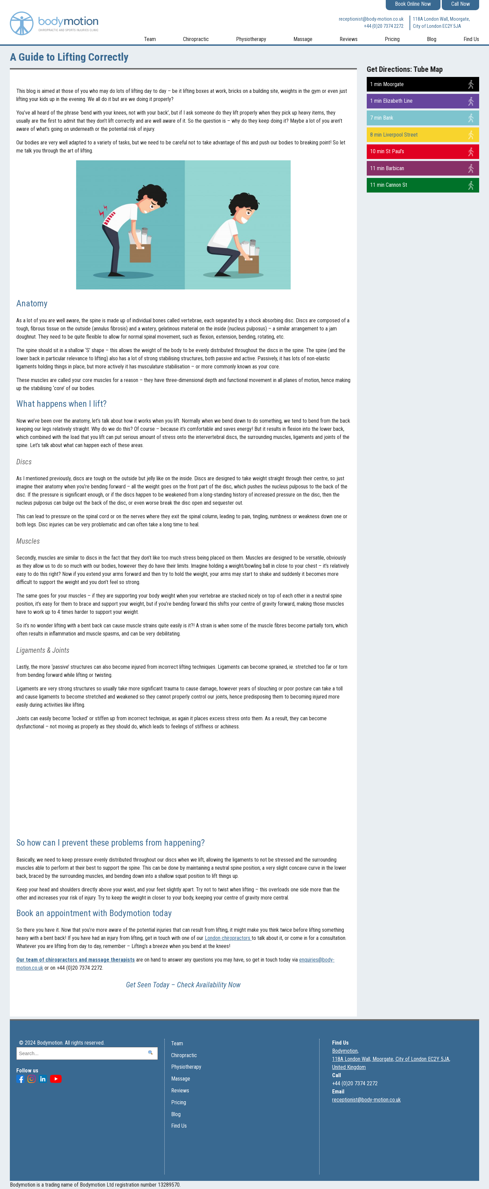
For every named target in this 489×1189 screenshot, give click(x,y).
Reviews (349, 39)
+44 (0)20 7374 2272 (383, 26)
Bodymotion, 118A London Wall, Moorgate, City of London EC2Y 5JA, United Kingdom (391, 1059)
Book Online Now (413, 4)
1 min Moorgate (387, 84)
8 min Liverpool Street (394, 135)
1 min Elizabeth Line (391, 101)
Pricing (392, 39)
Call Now (460, 4)
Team (150, 39)
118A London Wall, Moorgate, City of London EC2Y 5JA (441, 22)
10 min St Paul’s (387, 151)
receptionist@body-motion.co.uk (371, 19)
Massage (302, 39)
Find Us (471, 39)
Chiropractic (196, 39)
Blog (431, 39)
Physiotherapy (251, 39)
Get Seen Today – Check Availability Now (183, 985)
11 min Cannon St (388, 185)
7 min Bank (381, 118)
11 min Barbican (387, 168)
